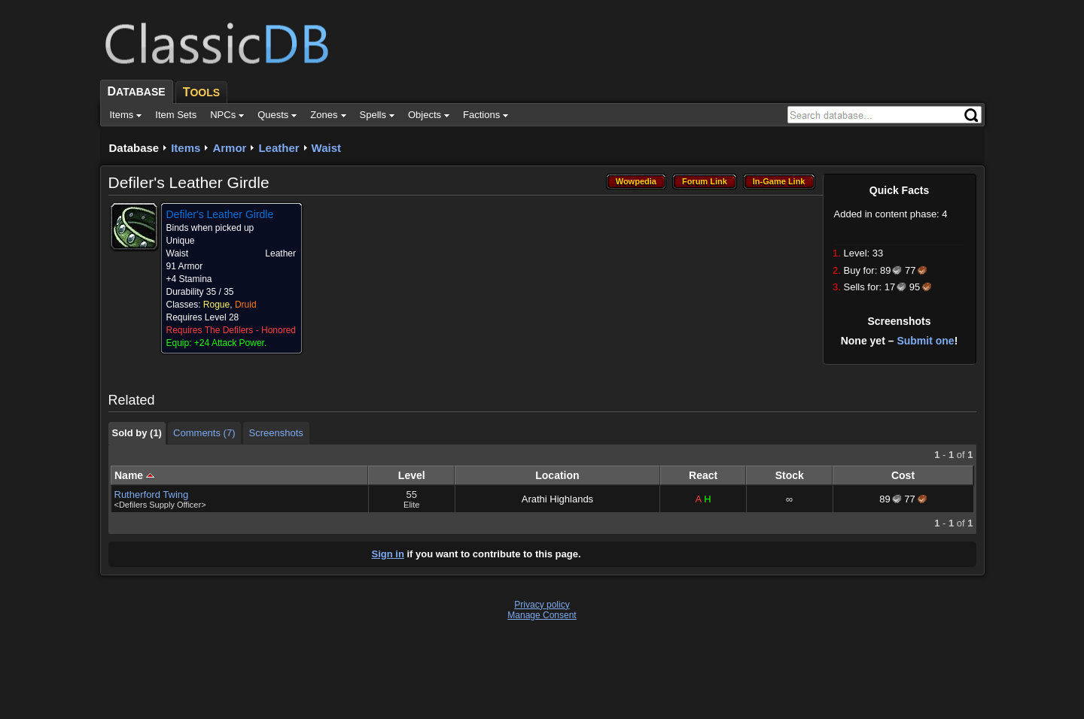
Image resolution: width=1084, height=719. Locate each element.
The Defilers (229, 330)
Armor (229, 147)
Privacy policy (541, 604)
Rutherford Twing (151, 494)
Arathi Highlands (557, 499)
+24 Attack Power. (230, 343)
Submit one (925, 341)
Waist (326, 147)
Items (185, 147)
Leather (278, 147)
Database (134, 147)
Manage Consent (541, 615)
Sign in (388, 554)
